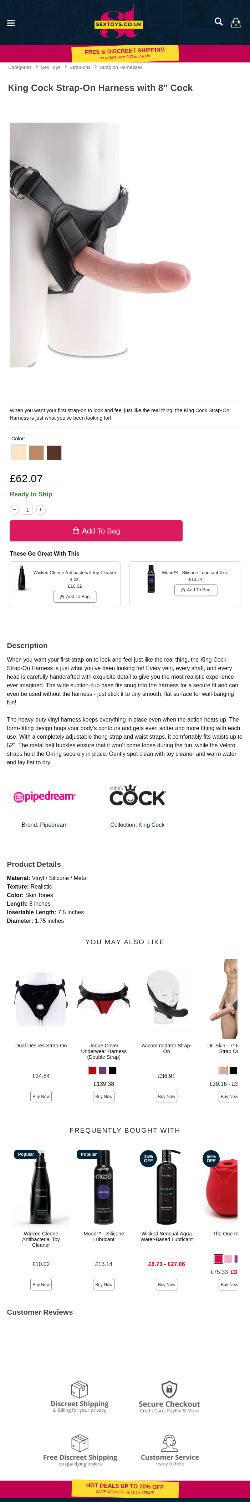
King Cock (151, 824)
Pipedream (53, 824)
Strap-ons (80, 67)
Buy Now (41, 1096)
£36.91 (166, 1076)
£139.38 (103, 1084)
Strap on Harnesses (121, 67)
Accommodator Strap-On (167, 1048)
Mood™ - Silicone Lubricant (103, 1236)
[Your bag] (235, 22)
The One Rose (229, 1233)
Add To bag (96, 531)
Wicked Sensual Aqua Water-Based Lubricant (167, 1236)
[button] (18, 452)
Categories (20, 67)
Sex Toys (51, 67)
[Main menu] (10, 22)
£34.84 (41, 1076)
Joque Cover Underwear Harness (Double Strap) (104, 1051)
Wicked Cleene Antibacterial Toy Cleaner (41, 1239)
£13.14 (104, 1264)
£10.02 (41, 1264)
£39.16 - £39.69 (229, 1084)
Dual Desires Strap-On (41, 1045)
